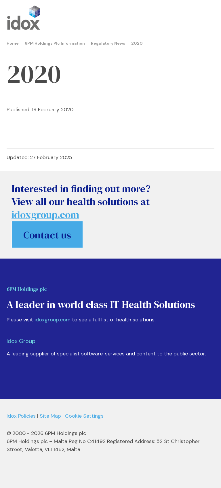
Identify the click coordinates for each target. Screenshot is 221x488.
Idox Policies (21, 415)
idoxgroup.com (53, 319)
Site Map (50, 415)
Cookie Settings (84, 415)
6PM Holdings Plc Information (55, 43)
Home (13, 43)
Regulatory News (108, 43)
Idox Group (21, 341)
